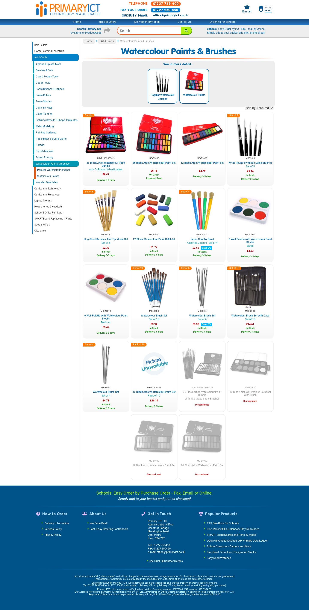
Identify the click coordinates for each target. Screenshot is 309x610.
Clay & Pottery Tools (47, 76)
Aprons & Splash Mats (48, 64)
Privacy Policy (52, 534)
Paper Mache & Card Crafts (51, 138)
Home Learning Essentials (49, 51)
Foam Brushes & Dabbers (50, 89)
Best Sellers (40, 45)
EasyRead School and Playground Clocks (231, 552)
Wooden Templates (47, 182)
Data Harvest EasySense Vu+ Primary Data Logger (237, 540)
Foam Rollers (43, 95)
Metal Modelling (45, 126)
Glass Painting (44, 113)
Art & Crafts (40, 57)
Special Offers (108, 21)
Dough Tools (43, 82)
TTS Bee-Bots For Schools (223, 523)
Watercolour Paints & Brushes (53, 163)
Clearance (40, 230)
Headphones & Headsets (48, 206)
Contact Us (185, 21)
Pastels (40, 145)
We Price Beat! (99, 523)
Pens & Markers (44, 151)
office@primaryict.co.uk (170, 15)
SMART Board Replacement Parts (53, 218)
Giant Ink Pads (44, 107)
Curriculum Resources (46, 194)
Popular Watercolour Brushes (53, 169)
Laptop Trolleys (43, 200)
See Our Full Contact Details (166, 560)
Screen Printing (44, 157)
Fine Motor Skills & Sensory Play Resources (233, 528)
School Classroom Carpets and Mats (229, 546)
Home (77, 21)
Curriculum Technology (47, 188)
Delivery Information (147, 21)
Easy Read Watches (219, 557)
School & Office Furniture (48, 212)
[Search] (186, 31)
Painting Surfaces (46, 132)
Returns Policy (53, 528)
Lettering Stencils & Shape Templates (56, 120)
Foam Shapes (44, 101)
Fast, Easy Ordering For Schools (109, 528)
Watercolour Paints (48, 176)
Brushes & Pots (44, 70)
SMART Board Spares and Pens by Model (231, 534)
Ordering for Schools (223, 21)
